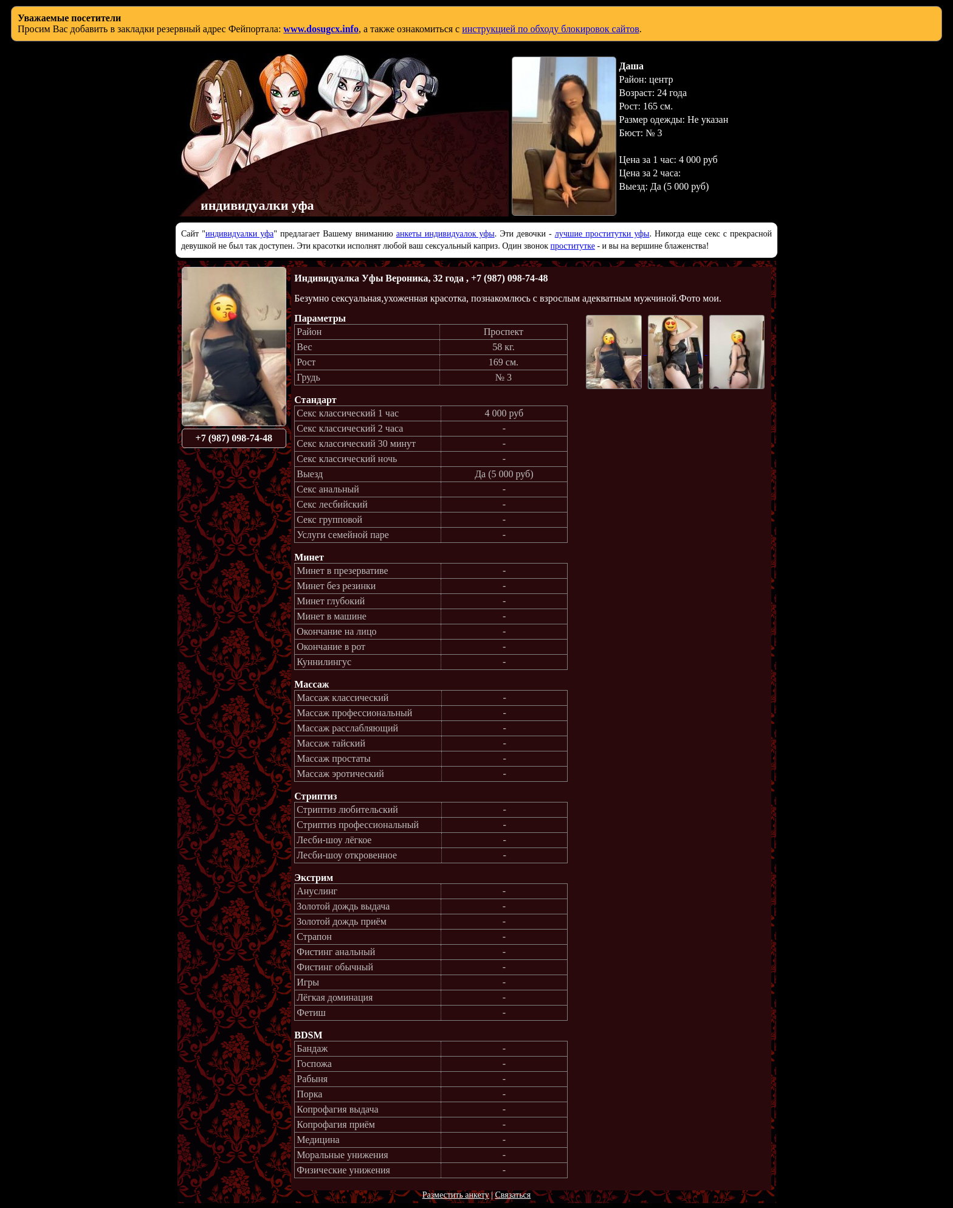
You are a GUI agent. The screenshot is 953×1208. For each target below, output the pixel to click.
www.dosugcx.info (321, 29)
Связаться (513, 1194)
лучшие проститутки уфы (602, 233)
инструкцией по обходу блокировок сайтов (550, 29)
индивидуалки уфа (239, 233)
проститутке (573, 245)
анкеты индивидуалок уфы (445, 233)
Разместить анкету (455, 1194)
